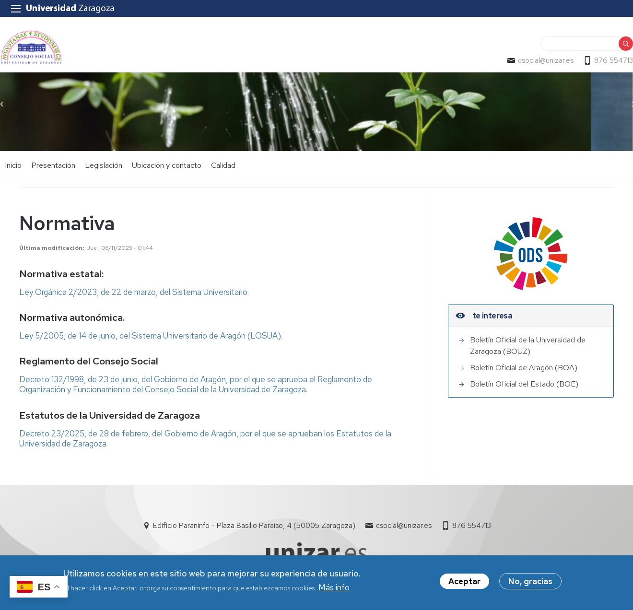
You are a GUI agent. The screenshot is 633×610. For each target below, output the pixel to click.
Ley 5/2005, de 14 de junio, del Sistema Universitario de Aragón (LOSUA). (150, 335)
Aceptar (464, 582)
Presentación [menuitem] (53, 165)
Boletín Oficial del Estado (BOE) (524, 384)
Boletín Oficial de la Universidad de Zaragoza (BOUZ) (528, 345)
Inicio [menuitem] (13, 165)
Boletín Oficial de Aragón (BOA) (523, 368)
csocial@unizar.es (546, 60)
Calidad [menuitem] (223, 165)
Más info (334, 589)
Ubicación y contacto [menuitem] (166, 165)
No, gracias (530, 582)
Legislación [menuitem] (103, 165)
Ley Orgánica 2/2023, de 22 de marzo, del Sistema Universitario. (134, 292)
